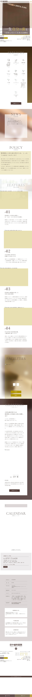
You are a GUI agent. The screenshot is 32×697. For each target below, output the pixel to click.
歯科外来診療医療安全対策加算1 (16, 602)
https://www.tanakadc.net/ (16, 593)
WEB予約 (1, 37)
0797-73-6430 (14, 590)
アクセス (5, 37)
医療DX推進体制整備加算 (15, 603)
